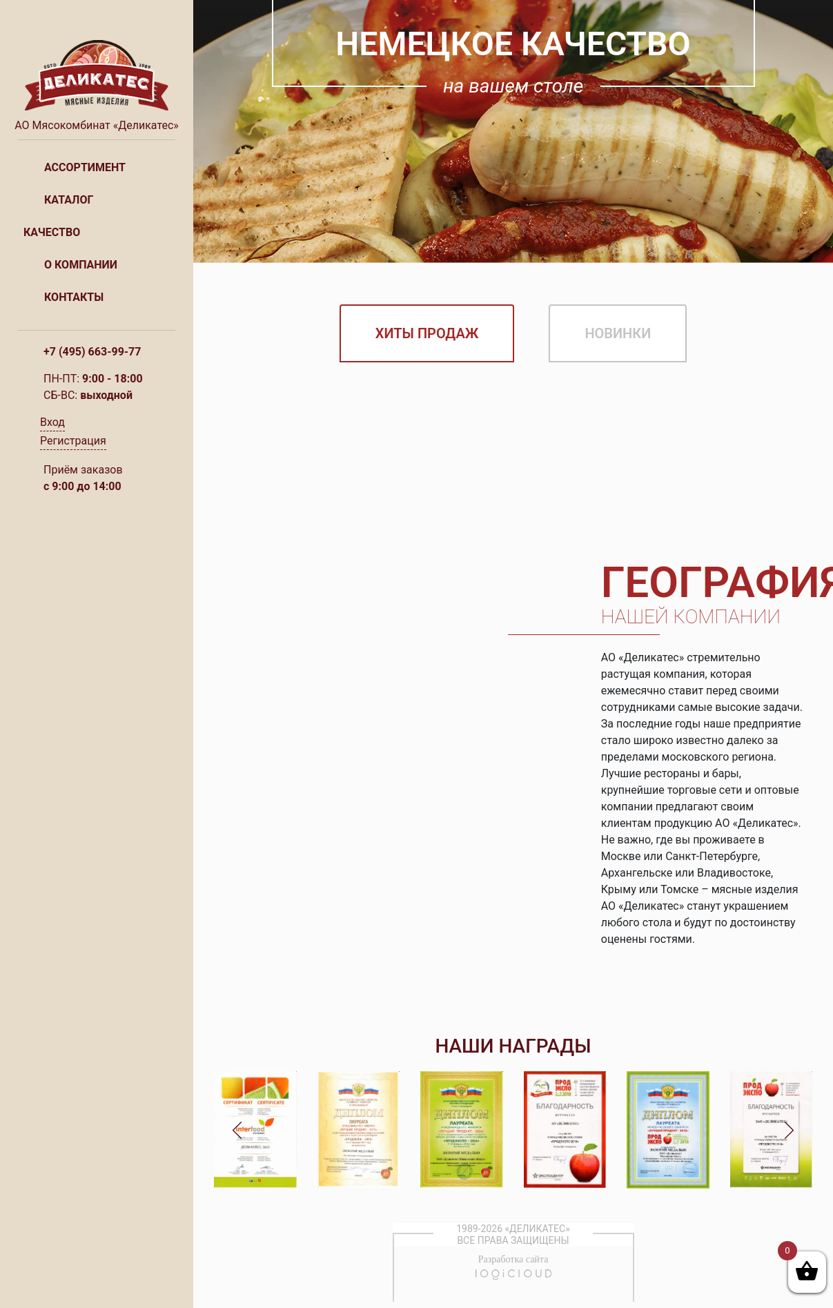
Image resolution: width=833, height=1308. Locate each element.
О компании (80, 264)
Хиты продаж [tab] (427, 333)
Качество (51, 232)
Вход (52, 422)
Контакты (74, 297)
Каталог (68, 199)
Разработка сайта (513, 1259)
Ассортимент (85, 167)
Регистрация (73, 440)
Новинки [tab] (618, 333)
